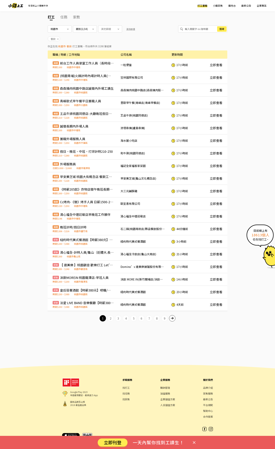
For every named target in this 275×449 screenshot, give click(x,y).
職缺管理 (165, 387)
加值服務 (165, 393)
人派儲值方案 (167, 405)
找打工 (126, 387)
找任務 (126, 393)
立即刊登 (112, 442)
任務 (63, 16)
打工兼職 (202, 5)
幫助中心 (208, 411)
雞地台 (232, 5)
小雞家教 (218, 5)
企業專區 (262, 5)
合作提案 (208, 416)
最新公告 (246, 5)
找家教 (126, 399)
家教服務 (208, 393)
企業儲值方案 (167, 399)
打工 (51, 16)
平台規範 (208, 405)
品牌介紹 (208, 387)
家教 (76, 16)
